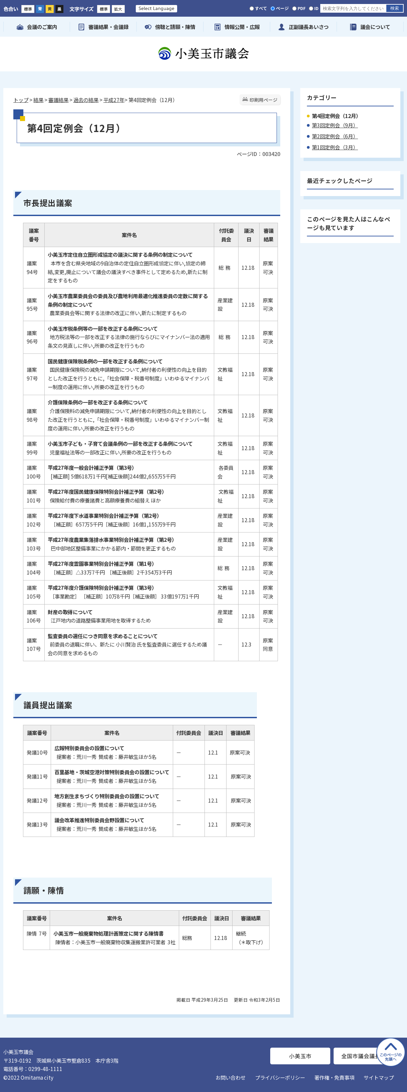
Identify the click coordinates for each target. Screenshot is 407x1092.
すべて (261, 8)
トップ (20, 99)
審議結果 (58, 99)
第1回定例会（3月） (335, 147)
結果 (38, 99)
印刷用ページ (264, 99)
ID (316, 8)
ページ (282, 8)
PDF (302, 8)
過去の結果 (85, 99)
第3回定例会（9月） (335, 125)
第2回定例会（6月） (335, 136)
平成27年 (113, 99)
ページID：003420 (258, 153)
